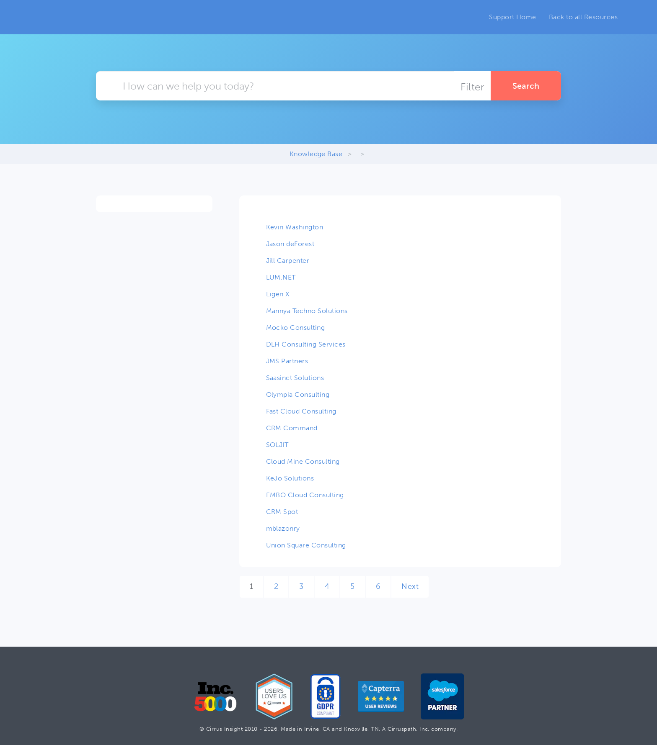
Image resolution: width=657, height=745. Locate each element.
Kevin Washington (294, 227)
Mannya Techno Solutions (307, 311)
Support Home (512, 17)
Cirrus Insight (75, 17)
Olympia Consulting (298, 394)
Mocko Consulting (295, 327)
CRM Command (292, 428)
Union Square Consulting (306, 545)
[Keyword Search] (275, 85)
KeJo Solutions (290, 478)
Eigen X (278, 294)
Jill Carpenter (288, 261)
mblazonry (283, 528)
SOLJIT (277, 445)
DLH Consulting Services (306, 344)
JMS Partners (287, 361)
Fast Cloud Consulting (301, 411)
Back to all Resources (583, 17)
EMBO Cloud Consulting (305, 495)
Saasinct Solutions (295, 378)
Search (525, 86)
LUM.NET (281, 277)
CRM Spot (282, 512)
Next (410, 586)
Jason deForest (290, 244)
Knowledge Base (316, 154)
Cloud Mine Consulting (303, 461)
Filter (472, 87)
